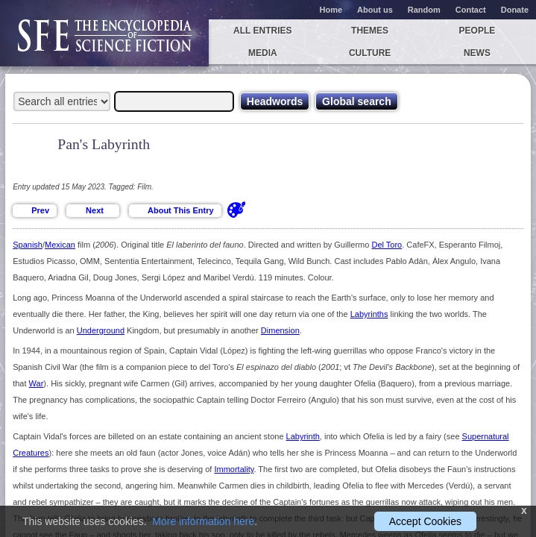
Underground (100, 330)
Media (262, 53)
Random (424, 9)
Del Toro (386, 244)
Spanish (27, 244)
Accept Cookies (425, 521)
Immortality (233, 469)
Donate (515, 9)
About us (375, 9)
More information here (203, 521)
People (477, 30)
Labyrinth (303, 436)
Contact (470, 9)
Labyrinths (369, 314)
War (36, 383)
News (477, 53)
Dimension (280, 330)
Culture (370, 53)
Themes (369, 30)
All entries (262, 30)
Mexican (60, 244)
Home (331, 9)
